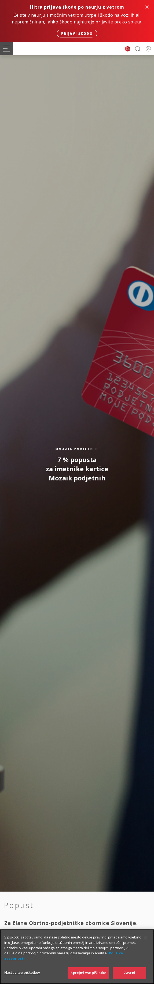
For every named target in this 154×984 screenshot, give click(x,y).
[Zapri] (145, 944)
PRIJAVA (147, 48)
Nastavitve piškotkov (22, 978)
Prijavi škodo (77, 33)
